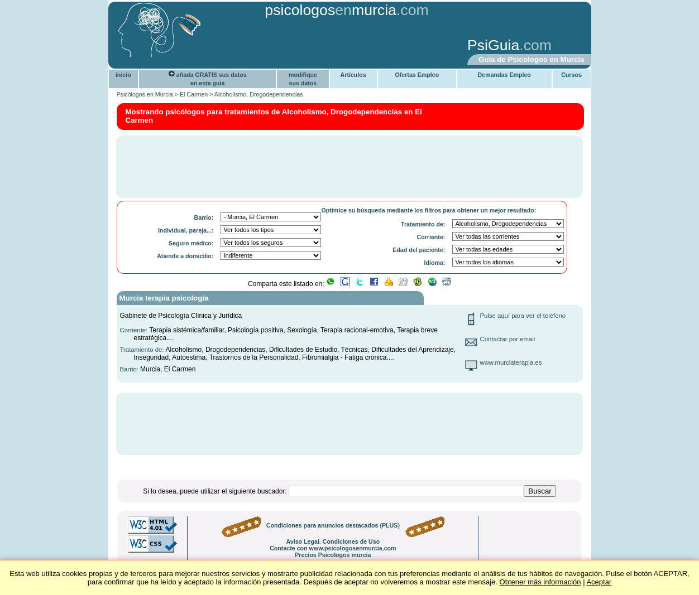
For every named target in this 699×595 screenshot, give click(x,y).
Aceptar (598, 582)
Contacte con (333, 548)
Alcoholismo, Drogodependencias (258, 94)
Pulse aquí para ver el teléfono (523, 315)
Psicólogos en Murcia (145, 94)
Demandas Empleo (504, 74)
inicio (123, 74)
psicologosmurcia (330, 10)
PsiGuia (493, 45)
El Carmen (194, 94)
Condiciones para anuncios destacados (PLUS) (333, 525)
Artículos (353, 74)
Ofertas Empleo (417, 74)
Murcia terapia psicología (164, 298)
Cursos (571, 74)
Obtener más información (540, 582)
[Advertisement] (285, 46)
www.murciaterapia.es (511, 362)
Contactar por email (507, 339)
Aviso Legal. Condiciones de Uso (333, 541)
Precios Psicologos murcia (333, 555)
